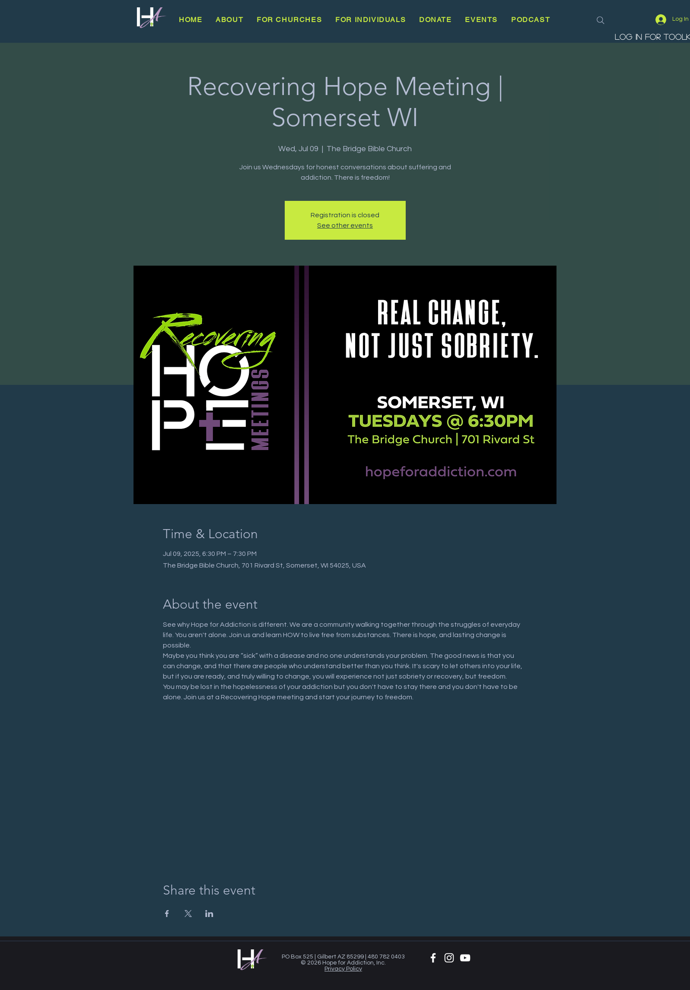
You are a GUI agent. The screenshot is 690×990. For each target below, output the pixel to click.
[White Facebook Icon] (433, 958)
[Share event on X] (188, 913)
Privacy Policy (343, 969)
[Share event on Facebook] (167, 913)
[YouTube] (465, 958)
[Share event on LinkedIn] (209, 913)
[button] (229, 19)
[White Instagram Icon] (449, 958)
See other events (345, 225)
